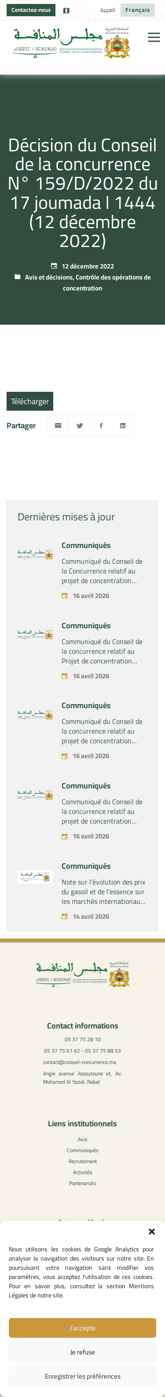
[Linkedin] (123, 426)
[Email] (58, 426)
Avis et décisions (49, 277)
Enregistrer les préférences (83, 1376)
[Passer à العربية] (108, 10)
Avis (83, 1139)
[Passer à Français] (138, 10)
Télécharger (30, 401)
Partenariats (82, 1183)
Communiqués (86, 559)
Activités (82, 1172)
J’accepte (82, 1328)
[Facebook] (101, 426)
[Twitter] (80, 426)
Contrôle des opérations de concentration (107, 282)
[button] (151, 1231)
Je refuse (82, 1352)
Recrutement (83, 1161)
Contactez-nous (31, 9)
